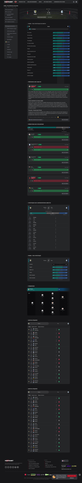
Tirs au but (29, 32)
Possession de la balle (31, 56)
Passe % (28, 70)
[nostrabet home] (9, 461)
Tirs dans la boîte (30, 43)
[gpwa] (33, 475)
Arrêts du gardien (30, 62)
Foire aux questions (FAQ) (34, 463)
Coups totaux (29, 37)
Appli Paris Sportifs (48, 1)
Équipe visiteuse (41, 326)
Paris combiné (8, 17)
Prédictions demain (9, 21)
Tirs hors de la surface (31, 46)
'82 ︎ (30, 29)
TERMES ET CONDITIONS (34, 465)
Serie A (9, 6)
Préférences (72, 477)
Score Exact (8, 11)
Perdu (31, 272)
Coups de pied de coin (31, 51)
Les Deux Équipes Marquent (9, 14)
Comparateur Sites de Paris (59, 1)
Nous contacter (32, 468)
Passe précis (29, 67)
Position (31, 264)
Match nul (31, 269)
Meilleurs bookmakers (32, 1)
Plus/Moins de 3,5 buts (10, 19)
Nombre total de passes (31, 64)
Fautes (28, 48)
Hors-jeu (29, 54)
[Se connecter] (76, 2)
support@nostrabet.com (66, 469)
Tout (29, 326)
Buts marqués (32, 275)
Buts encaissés (32, 277)
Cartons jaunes (30, 59)
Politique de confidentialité (34, 466)
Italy (6, 6)
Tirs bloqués (29, 40)
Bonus (40, 1)
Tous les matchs (9, 9)
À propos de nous (32, 461)
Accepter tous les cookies (72, 475)
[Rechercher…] (74, 2)
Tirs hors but (29, 35)
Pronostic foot (22, 1)
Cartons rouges (30, 75)
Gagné (31, 267)
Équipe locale (34, 326)
